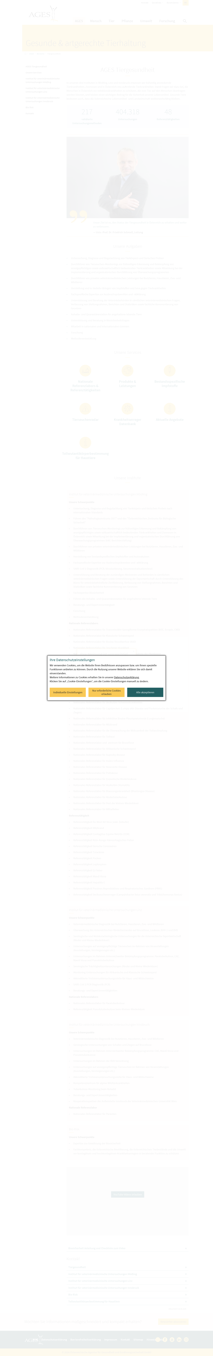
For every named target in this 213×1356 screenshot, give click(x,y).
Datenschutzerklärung (126, 677)
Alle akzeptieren (145, 692)
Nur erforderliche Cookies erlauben (106, 692)
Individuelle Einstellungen (67, 692)
